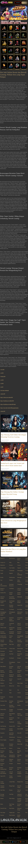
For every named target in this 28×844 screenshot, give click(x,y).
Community (11, 570)
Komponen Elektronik (11, 632)
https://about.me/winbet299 (6, 397)
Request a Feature (2, 589)
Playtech (11, 66)
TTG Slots (17, 43)
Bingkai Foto (20, 781)
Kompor (11, 763)
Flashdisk (2, 733)
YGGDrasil (24, 28)
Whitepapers (20, 570)
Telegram (14, 842)
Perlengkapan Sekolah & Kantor (3, 614)
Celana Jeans (12, 648)
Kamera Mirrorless (2, 671)
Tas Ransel (11, 658)
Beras (18, 685)
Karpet (18, 662)
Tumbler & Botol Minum (3, 772)
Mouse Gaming (19, 740)
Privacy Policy (19, 559)
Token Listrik (3, 627)
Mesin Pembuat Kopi (3, 768)
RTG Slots (24, 58)
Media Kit (2, 565)
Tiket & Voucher (19, 624)
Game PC (19, 679)
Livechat (22, 842)
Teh (18, 690)
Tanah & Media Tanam (3, 756)
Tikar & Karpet (19, 791)
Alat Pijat (11, 653)
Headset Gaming (2, 745)
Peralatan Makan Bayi (11, 706)
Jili (4, 43)
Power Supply (3, 740)
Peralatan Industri (19, 632)
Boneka (2, 717)
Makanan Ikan (19, 756)
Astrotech (24, 43)
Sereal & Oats (3, 808)
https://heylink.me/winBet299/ (7, 401)
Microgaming (11, 51)
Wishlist (11, 580)
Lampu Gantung (2, 782)
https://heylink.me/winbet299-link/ (8, 404)
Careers (19, 565)
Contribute (11, 588)
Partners (11, 565)
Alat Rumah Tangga (11, 601)
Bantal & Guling (19, 786)
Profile (1, 577)
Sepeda (1, 722)
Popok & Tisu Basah (19, 641)
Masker (2, 798)
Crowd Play (17, 66)
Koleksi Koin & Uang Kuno (3, 636)
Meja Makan (3, 666)
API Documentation (3, 585)
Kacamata (2, 651)
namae (8, 837)
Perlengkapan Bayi (20, 702)
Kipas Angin (20, 683)
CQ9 (4, 35)
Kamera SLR (12, 726)
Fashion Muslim (19, 593)
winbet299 (2, 394)
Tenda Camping (19, 722)
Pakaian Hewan (19, 760)
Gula (1, 690)
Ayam (18, 812)
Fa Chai (17, 28)
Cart (1, 580)
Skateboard (11, 722)
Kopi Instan (11, 808)
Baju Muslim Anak (12, 714)
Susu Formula (11, 641)
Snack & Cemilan (2, 641)
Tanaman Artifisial (2, 786)
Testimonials (3, 567)
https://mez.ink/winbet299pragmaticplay (9, 408)
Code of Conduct (19, 589)
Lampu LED (3, 748)
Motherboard (12, 737)
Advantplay (11, 43)
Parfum (10, 651)
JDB (11, 28)
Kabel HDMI (20, 728)
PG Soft (17, 51)
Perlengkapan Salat (12, 663)
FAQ (10, 562)
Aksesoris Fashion (2, 597)
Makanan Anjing (11, 760)
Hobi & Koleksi (19, 601)
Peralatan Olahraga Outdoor (19, 800)
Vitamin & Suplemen (2, 654)
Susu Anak (2, 705)
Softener (19, 696)
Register (11, 573)
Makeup (19, 651)
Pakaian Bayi (3, 709)
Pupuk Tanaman (11, 751)
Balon (1, 804)
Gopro (18, 726)
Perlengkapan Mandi (20, 636)
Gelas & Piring (19, 667)
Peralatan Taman (2, 751)
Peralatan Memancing (2, 632)
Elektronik (19, 596)
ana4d (1, 387)
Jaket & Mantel (19, 645)
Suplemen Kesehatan (19, 795)
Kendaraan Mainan (11, 718)
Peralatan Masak (11, 667)
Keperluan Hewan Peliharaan (11, 619)
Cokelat (19, 692)
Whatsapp (6, 842)
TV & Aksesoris (2, 679)
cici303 (2, 373)
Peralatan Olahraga (11, 606)
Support (19, 567)
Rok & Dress (20, 648)
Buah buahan (12, 815)
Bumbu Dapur (18, 816)
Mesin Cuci (11, 685)
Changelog (19, 584)
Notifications (12, 577)
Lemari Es (2, 685)
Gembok (19, 776)
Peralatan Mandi (11, 702)
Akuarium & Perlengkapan (12, 756)
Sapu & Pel (2, 776)
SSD (1, 737)
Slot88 (4, 51)
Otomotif (2, 605)
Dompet (19, 658)
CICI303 (2, 369)
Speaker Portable (11, 729)
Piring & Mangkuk (19, 772)
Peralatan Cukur (2, 659)
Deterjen (11, 696)
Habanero (4, 28)
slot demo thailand (4, 390)
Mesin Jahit (19, 744)
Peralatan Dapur (2, 764)
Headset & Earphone (11, 675)
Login (24, 2)
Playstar (17, 58)
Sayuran (2, 815)
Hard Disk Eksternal (11, 734)
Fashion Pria (3, 592)
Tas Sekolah (19, 709)
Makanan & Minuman (19, 613)
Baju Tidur (11, 644)
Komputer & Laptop (3, 601)
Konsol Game (10, 679)
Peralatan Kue (19, 768)
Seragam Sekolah (11, 710)
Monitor (2, 683)
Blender (19, 763)
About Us (2, 558)
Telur (10, 692)
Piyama (10, 790)
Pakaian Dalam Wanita (3, 645)
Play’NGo (11, 35)
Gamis (1, 662)
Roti (1, 692)
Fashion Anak (11, 636)
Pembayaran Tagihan (11, 628)
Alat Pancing (3, 726)
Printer (10, 683)
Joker (17, 35)
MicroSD (19, 733)
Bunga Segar (12, 786)
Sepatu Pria (19, 605)
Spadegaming (4, 66)
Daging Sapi (11, 812)
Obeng (18, 748)
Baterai (10, 748)
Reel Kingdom (11, 58)
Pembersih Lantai (2, 697)
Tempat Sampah (11, 777)
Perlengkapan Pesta (12, 613)
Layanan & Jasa (11, 624)
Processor (19, 737)
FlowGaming (4, 58)
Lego (18, 717)
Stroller (19, 705)
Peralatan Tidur (3, 701)
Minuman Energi (19, 809)
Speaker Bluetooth (19, 675)
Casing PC (11, 740)
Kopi (10, 690)
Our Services (12, 558)
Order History (19, 581)
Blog (18, 562)
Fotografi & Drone (19, 618)
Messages (19, 577)
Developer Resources (11, 585)
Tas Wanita (11, 609)
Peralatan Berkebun (19, 628)
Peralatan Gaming (11, 745)
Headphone (2, 728)
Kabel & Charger (2, 675)
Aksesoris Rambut (2, 714)
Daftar (18, 2)
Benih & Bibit (19, 751)
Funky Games (24, 66)
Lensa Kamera (11, 671)
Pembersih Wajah (19, 654)
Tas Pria (2, 609)
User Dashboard (19, 574)
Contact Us (2, 562)
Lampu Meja (12, 781)
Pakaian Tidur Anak (19, 714)
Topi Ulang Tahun (11, 805)
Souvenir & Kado (2, 618)
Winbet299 (2, 376)
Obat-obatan (11, 798)
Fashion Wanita (11, 593)
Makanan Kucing (2, 760)
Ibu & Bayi (19, 609)
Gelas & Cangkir (11, 772)
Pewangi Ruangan (2, 795)
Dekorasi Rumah (2, 624)
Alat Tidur (2, 790)
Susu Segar (2, 812)
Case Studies (12, 567)
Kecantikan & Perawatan (12, 597)
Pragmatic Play (24, 35)
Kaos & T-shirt (3, 648)
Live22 (24, 51)
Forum (1, 570)
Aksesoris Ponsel (19, 671)
